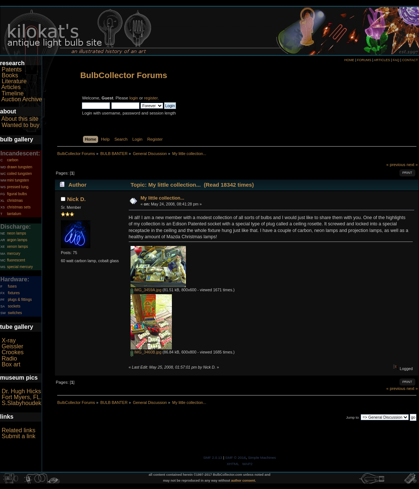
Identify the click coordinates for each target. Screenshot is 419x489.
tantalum (14, 214)
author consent (243, 480)
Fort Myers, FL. (21, 397)
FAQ (396, 60)
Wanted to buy (20, 125)
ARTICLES (382, 60)
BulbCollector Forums (123, 75)
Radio (9, 358)
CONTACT (410, 60)
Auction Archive (21, 99)
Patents (11, 69)
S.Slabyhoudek (21, 403)
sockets (14, 306)
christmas (15, 200)
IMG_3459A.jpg (146, 290)
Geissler (12, 346)
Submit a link (18, 436)
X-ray (8, 340)
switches (15, 313)
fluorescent (16, 260)
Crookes (12, 352)
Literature (14, 81)
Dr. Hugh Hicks (21, 391)
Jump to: (353, 417)
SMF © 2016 (235, 457)
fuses (12, 286)
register (151, 98)
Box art (10, 364)
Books (9, 75)
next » (412, 164)
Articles (11, 87)
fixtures (14, 293)
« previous (395, 164)
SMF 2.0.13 (212, 457)
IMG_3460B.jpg (146, 352)
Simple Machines (262, 457)
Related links (18, 430)
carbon (12, 160)
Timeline (12, 93)
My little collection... (162, 198)
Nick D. (76, 199)
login (133, 98)
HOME (349, 60)
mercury (13, 253)
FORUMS (364, 60)
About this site (20, 119)
